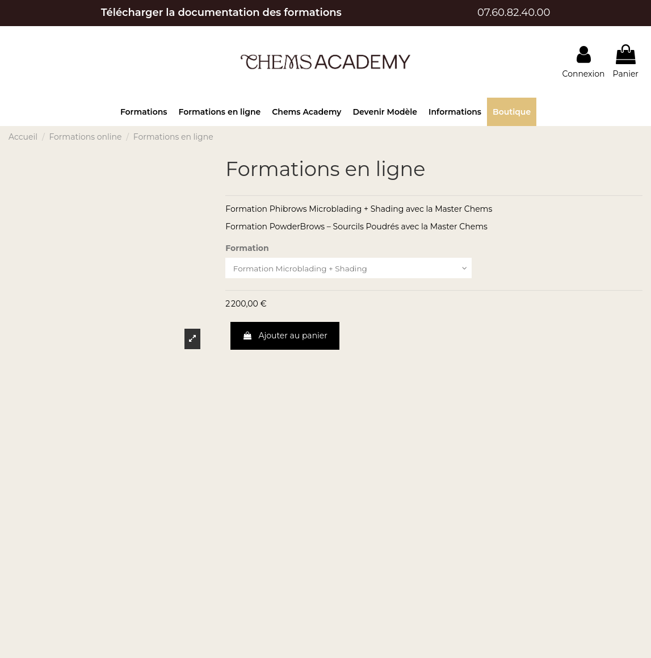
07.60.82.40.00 (513, 12)
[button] (144, 112)
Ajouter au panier (284, 336)
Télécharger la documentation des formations (221, 12)
